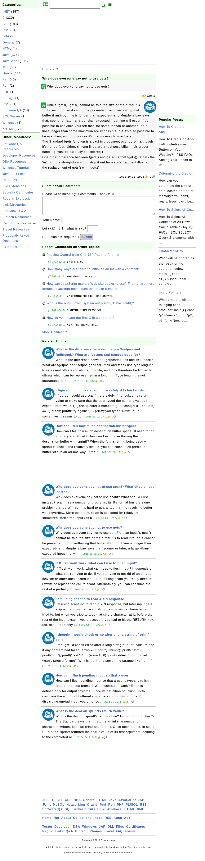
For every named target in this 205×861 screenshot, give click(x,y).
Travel (109, 835)
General (8, 42)
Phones (96, 835)
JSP (5, 67)
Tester (47, 830)
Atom (118, 821)
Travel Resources (15, 229)
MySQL (58, 808)
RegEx (47, 835)
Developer (62, 830)
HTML (6, 48)
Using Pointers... (172, 292)
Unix (101, 813)
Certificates (135, 830)
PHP (5, 91)
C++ (5, 24)
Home (46, 69)
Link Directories (14, 204)
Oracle (7, 73)
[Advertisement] (21, 308)
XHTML (8, 128)
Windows (9, 122)
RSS (5, 104)
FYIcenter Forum (15, 246)
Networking (75, 808)
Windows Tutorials (16, 167)
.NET (6, 11)
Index (98, 821)
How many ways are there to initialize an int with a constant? (93, 273)
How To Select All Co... (176, 209)
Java (6, 55)
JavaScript (10, 61)
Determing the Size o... (176, 173)
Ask (127, 821)
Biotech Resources (16, 217)
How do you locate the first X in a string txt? (80, 321)
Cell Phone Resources (19, 223)
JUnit (46, 808)
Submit (87, 240)
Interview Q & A (14, 210)
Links (59, 835)
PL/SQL (8, 98)
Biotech (81, 835)
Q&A (69, 835)
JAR (102, 830)
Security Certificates (18, 192)
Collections (82, 821)
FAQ (119, 835)
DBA (5, 36)
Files (120, 830)
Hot (56, 821)
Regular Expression (17, 198)
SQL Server (11, 116)
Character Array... (172, 251)
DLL (111, 830)
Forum (130, 835)
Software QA (12, 110)
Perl (5, 79)
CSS (5, 30)
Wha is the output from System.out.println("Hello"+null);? (90, 307)
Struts (90, 813)
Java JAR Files (14, 173)
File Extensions (14, 186)
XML (140, 813)
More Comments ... (57, 336)
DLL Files (9, 180)
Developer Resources (19, 155)
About (66, 821)
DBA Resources (14, 161)
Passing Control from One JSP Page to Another (83, 258)
